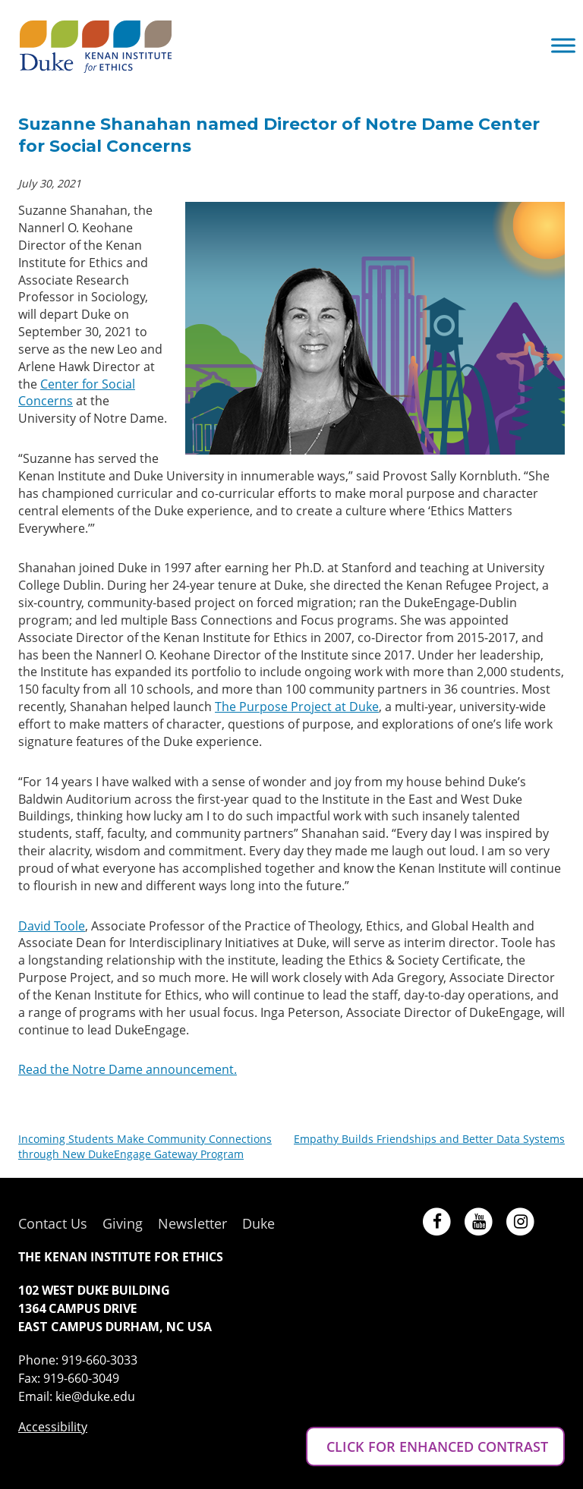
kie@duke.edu (95, 1396)
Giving (122, 1223)
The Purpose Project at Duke (297, 706)
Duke (258, 1223)
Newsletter (192, 1223)
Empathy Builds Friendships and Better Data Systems (429, 1139)
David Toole (51, 926)
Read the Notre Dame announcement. (127, 1069)
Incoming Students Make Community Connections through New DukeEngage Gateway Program (145, 1146)
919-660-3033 (99, 1360)
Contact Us (52, 1223)
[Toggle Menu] (563, 45)
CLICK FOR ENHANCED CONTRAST (435, 1446)
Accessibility (52, 1426)
